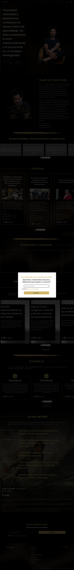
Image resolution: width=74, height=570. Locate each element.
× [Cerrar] (54, 275)
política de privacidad (33, 289)
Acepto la (30, 289)
